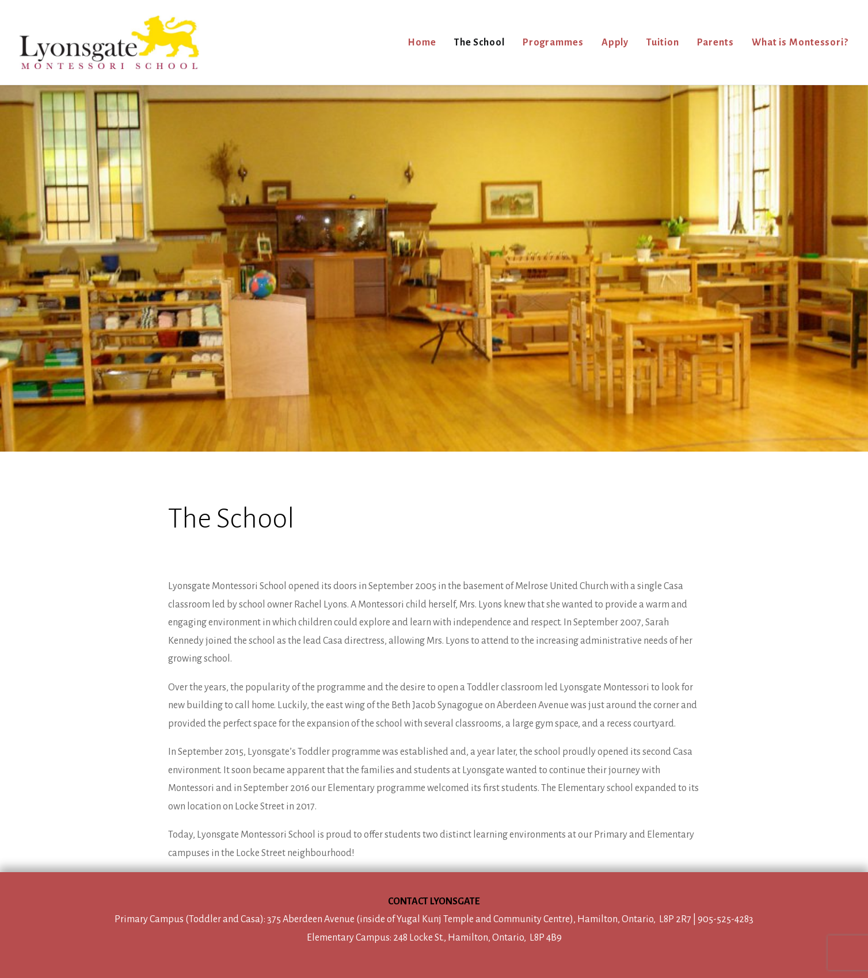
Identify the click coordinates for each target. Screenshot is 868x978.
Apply (615, 42)
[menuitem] (426, 42)
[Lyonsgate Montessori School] (109, 42)
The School (479, 42)
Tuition (662, 42)
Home (422, 42)
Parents (715, 42)
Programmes (553, 42)
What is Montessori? (800, 42)
